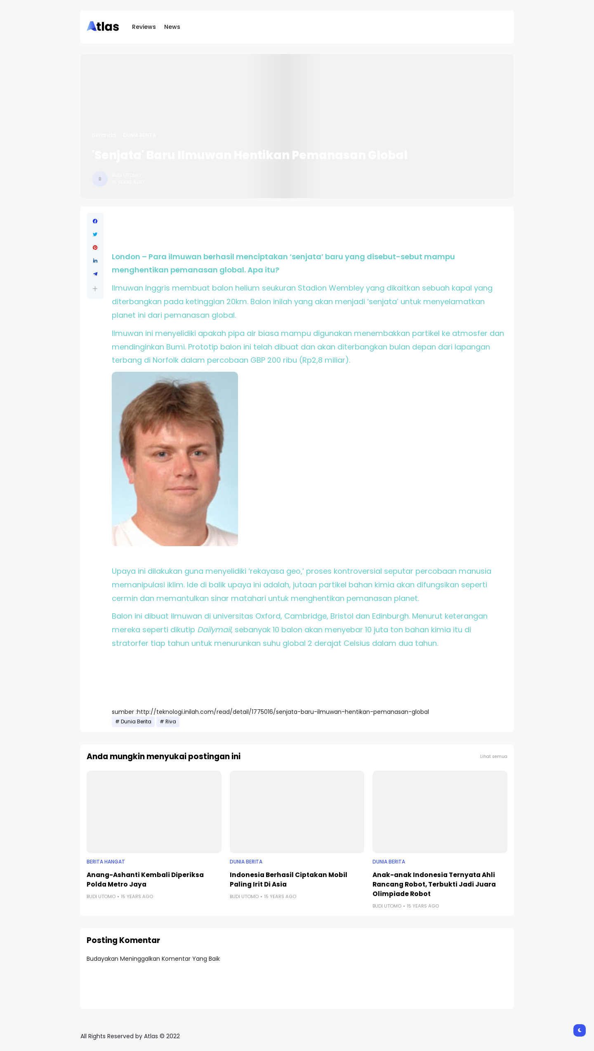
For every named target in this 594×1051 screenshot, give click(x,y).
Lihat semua (493, 756)
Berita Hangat (106, 862)
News (172, 27)
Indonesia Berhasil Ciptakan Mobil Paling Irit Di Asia (288, 879)
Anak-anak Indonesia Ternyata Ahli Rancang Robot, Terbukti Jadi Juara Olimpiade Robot (434, 884)
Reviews (144, 27)
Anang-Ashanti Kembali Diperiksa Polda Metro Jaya (145, 879)
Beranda (104, 135)
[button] (95, 289)
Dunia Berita (139, 135)
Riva (170, 721)
